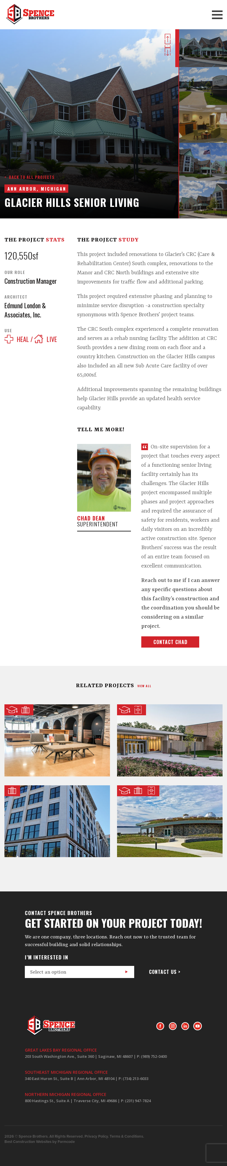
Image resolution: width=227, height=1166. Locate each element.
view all (144, 685)
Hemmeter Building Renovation (57, 821)
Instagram (172, 1026)
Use (8, 330)
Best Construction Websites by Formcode (39, 1141)
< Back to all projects (29, 177)
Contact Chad (170, 642)
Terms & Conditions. (127, 1136)
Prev (168, 39)
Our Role (14, 272)
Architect (15, 297)
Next (168, 50)
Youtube (197, 1026)
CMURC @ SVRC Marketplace (57, 740)
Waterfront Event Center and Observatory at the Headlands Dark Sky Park (170, 821)
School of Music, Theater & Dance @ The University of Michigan (170, 740)
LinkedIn (185, 1026)
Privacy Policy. (97, 1136)
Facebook (160, 1026)
